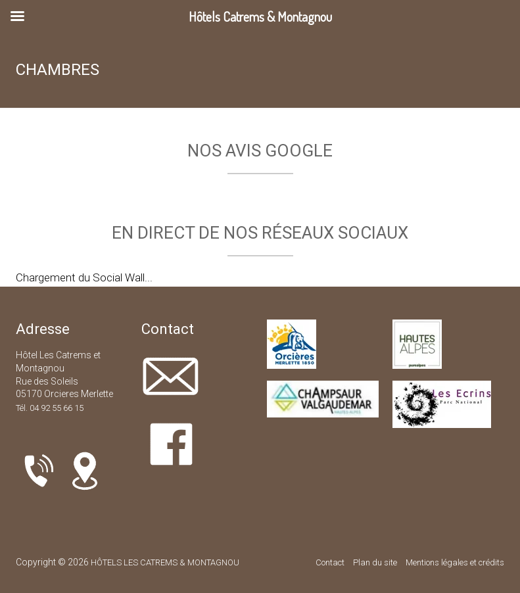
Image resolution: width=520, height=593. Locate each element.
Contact (330, 562)
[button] (10, 187)
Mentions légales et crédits (455, 562)
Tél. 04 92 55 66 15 (49, 408)
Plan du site (375, 562)
